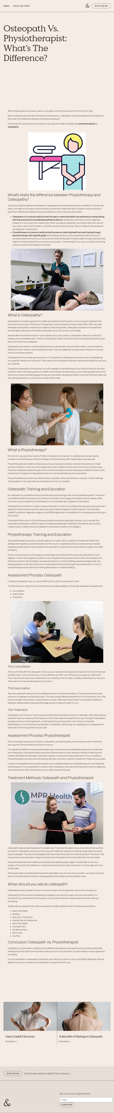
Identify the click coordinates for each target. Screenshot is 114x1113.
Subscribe (66, 1104)
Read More (11, 1041)
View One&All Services (20, 1036)
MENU (6, 6)
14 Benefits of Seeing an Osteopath (81, 1036)
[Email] (86, 1099)
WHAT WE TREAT (21, 6)
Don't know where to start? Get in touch (47, 1073)
